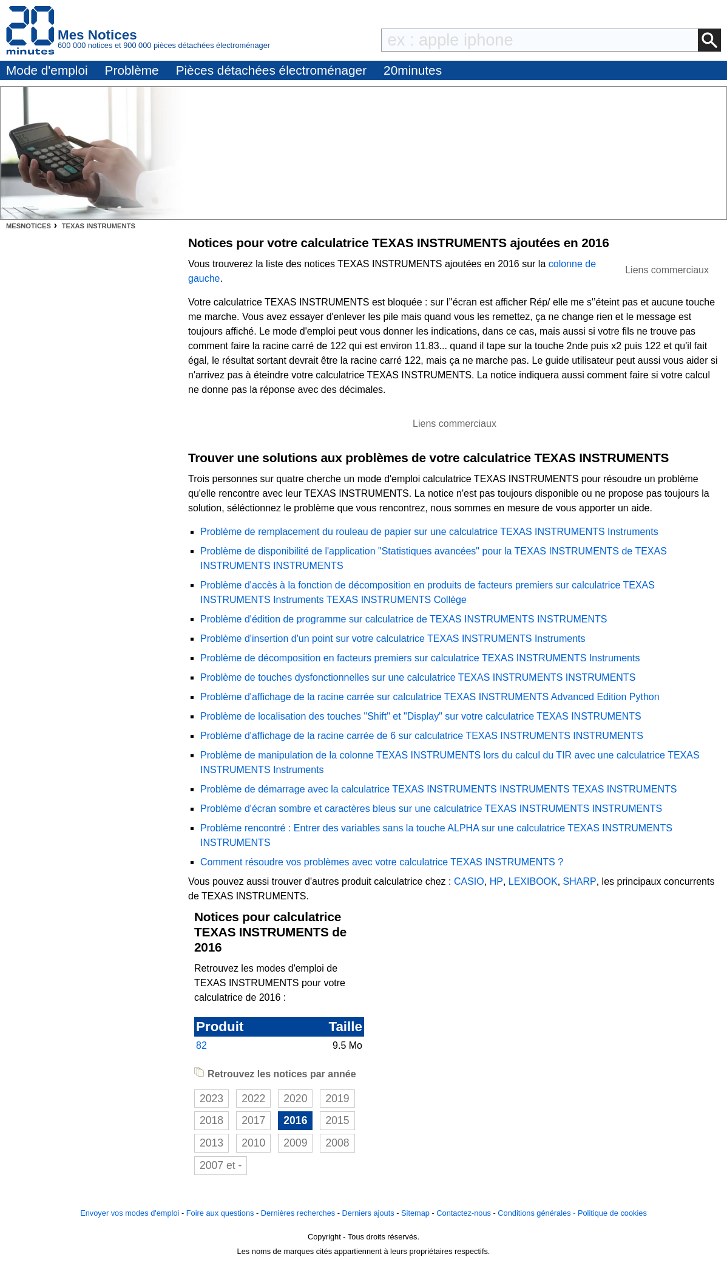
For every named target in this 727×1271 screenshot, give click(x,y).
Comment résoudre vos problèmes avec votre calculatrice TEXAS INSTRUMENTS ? (381, 862)
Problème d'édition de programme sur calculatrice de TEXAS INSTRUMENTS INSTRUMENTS (403, 619)
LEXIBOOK (533, 881)
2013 (211, 1143)
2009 (295, 1143)
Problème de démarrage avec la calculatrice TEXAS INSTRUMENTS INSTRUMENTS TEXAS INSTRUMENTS (438, 789)
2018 (211, 1120)
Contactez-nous (463, 1213)
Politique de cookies (612, 1213)
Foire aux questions (220, 1213)
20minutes (413, 70)
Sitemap (415, 1213)
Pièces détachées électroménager (271, 70)
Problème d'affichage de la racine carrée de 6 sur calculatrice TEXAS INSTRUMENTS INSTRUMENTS (421, 736)
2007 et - (221, 1165)
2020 (295, 1098)
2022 (253, 1098)
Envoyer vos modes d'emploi (129, 1213)
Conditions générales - (538, 1213)
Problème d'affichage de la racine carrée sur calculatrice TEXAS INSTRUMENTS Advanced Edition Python (430, 697)
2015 (337, 1120)
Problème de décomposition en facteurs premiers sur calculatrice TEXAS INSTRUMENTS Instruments (420, 658)
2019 (337, 1098)
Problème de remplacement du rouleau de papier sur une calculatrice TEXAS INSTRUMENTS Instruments (429, 531)
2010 (253, 1143)
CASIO (469, 881)
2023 (211, 1098)
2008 (337, 1143)
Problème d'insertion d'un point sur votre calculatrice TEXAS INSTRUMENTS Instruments (393, 638)
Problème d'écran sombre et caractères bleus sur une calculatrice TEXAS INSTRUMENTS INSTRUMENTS (431, 808)
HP (496, 881)
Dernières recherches (298, 1213)
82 (201, 1045)
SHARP (580, 881)
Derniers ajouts (368, 1213)
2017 (253, 1120)
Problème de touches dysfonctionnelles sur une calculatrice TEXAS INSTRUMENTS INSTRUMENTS (417, 677)
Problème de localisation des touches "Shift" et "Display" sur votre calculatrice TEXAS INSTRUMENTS (420, 716)
